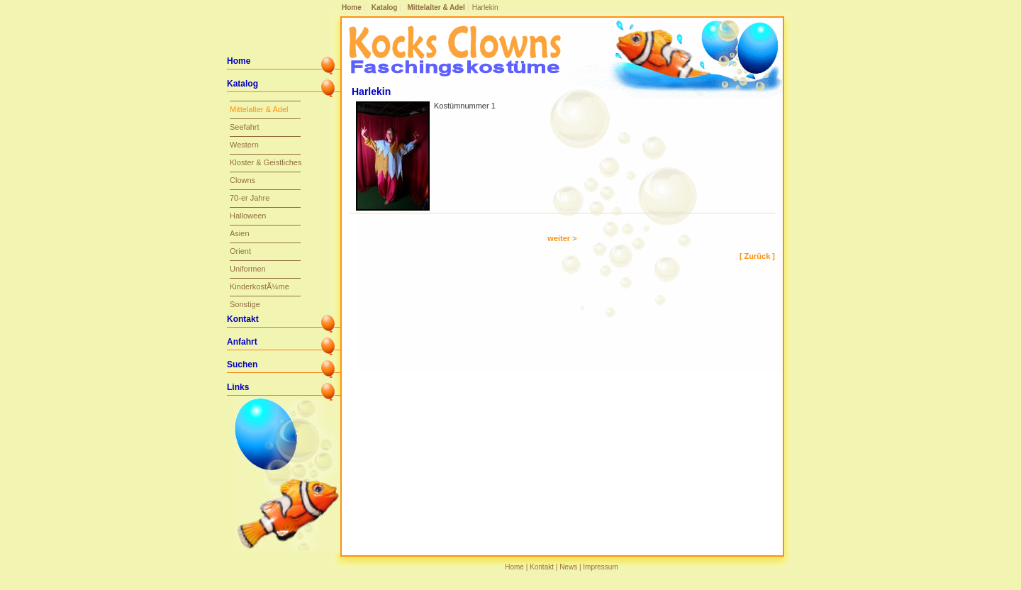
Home (352, 7)
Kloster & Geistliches (265, 162)
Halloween (248, 215)
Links (238, 387)
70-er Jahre (249, 198)
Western (244, 144)
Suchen (242, 364)
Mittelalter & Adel (435, 7)
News (568, 567)
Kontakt (243, 319)
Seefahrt (245, 127)
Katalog (385, 7)
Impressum (600, 567)
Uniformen (248, 269)
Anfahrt (242, 342)
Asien (240, 233)
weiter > (561, 238)
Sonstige (245, 304)
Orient (240, 251)
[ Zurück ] (757, 256)
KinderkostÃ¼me (259, 286)
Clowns (242, 180)
